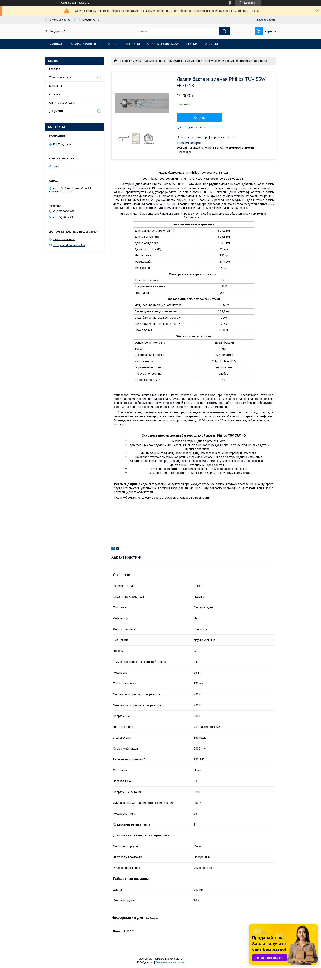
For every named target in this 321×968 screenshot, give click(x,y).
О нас (111, 43)
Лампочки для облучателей (205, 60)
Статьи (191, 43)
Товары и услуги (82, 43)
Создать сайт (69, 2)
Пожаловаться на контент (170, 962)
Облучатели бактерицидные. (164, 60)
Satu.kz (178, 958)
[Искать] (224, 31)
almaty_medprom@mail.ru (69, 245)
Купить (199, 117)
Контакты (132, 43)
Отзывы (211, 43)
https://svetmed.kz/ (64, 239)
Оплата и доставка (162, 43)
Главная (55, 43)
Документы (56, 111)
